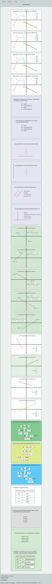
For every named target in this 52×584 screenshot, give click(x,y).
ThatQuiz (4, 1)
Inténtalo (16, 1)
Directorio (10, 1)
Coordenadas (4, 579)
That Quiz (12, 582)
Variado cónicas (4, 577)
